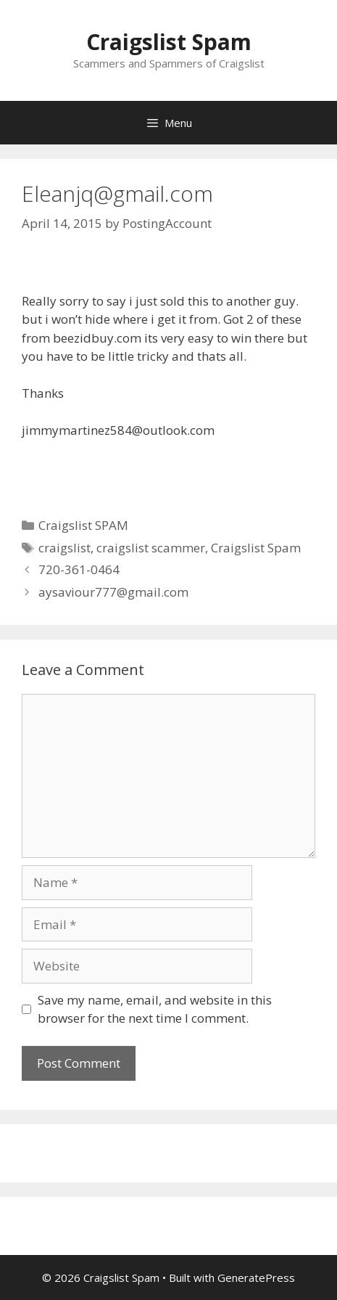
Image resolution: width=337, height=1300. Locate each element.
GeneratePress (256, 1277)
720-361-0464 (79, 569)
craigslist (64, 547)
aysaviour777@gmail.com (113, 592)
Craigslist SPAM (83, 525)
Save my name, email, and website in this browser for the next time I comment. (155, 1009)
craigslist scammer (150, 547)
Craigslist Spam (168, 42)
